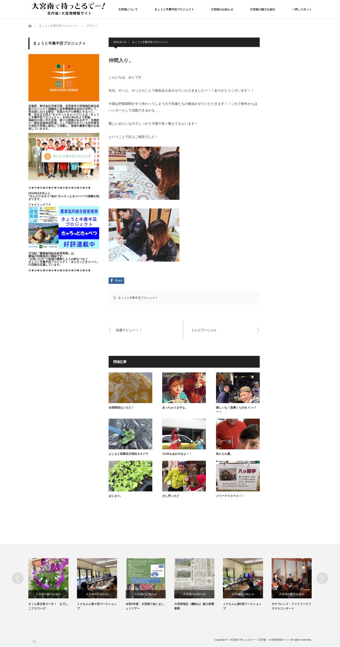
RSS (34, 641)
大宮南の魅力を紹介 (262, 9)
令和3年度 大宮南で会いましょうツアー (145, 606)
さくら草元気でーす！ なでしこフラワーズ (48, 606)
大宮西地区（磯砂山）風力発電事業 (194, 606)
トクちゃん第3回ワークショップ (242, 606)
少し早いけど (170, 496)
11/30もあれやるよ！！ (177, 453)
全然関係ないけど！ (121, 407)
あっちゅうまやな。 (175, 407)
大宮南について (128, 9)
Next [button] (322, 578)
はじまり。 (116, 496)
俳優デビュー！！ (129, 330)
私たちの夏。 (224, 453)
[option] (52, 584)
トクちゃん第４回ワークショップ (97, 606)
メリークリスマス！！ (230, 496)
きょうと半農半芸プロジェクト (174, 9)
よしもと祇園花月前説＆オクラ (128, 453)
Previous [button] (18, 578)
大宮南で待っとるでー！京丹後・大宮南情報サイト (259, 639)
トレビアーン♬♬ (203, 330)
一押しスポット (302, 9)
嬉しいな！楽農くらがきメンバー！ (236, 409)
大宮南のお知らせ (222, 9)
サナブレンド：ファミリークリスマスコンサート (291, 606)
